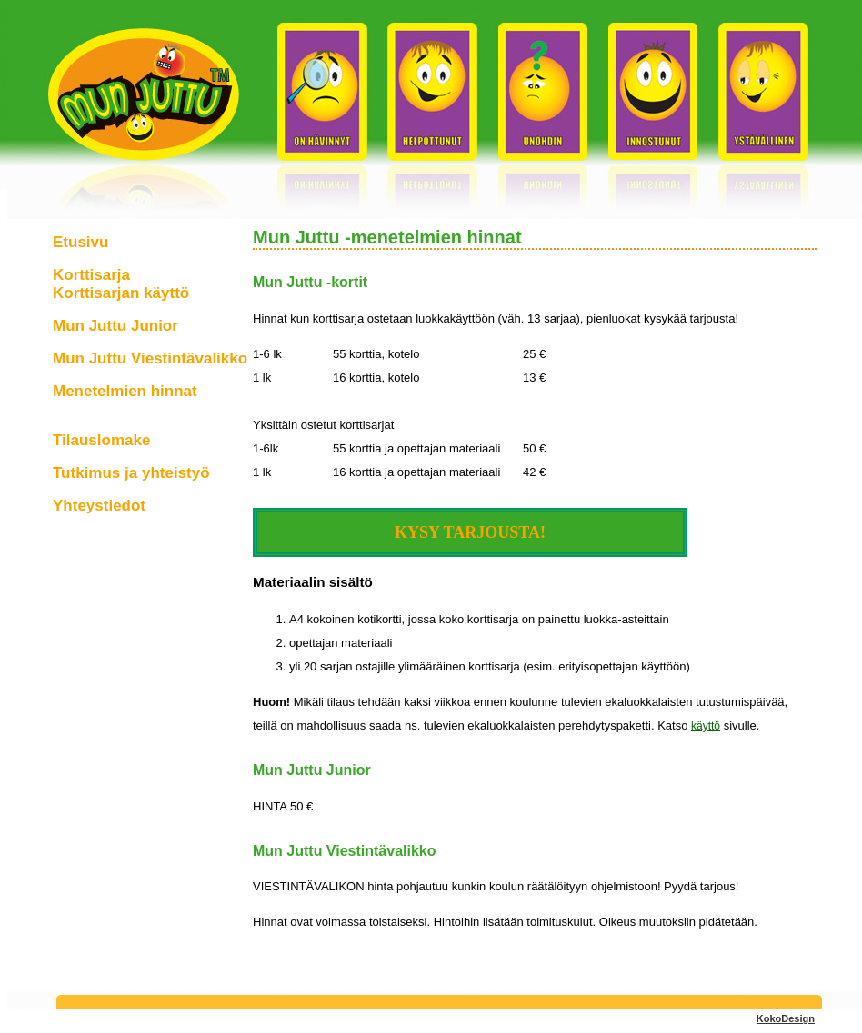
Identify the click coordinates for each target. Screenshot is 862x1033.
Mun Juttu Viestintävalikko (150, 358)
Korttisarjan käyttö (121, 293)
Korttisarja (91, 274)
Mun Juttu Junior (115, 325)
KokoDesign (786, 1018)
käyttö (705, 726)
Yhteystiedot (99, 505)
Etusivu (80, 242)
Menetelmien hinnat (125, 391)
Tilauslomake (101, 440)
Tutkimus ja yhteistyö (131, 473)
